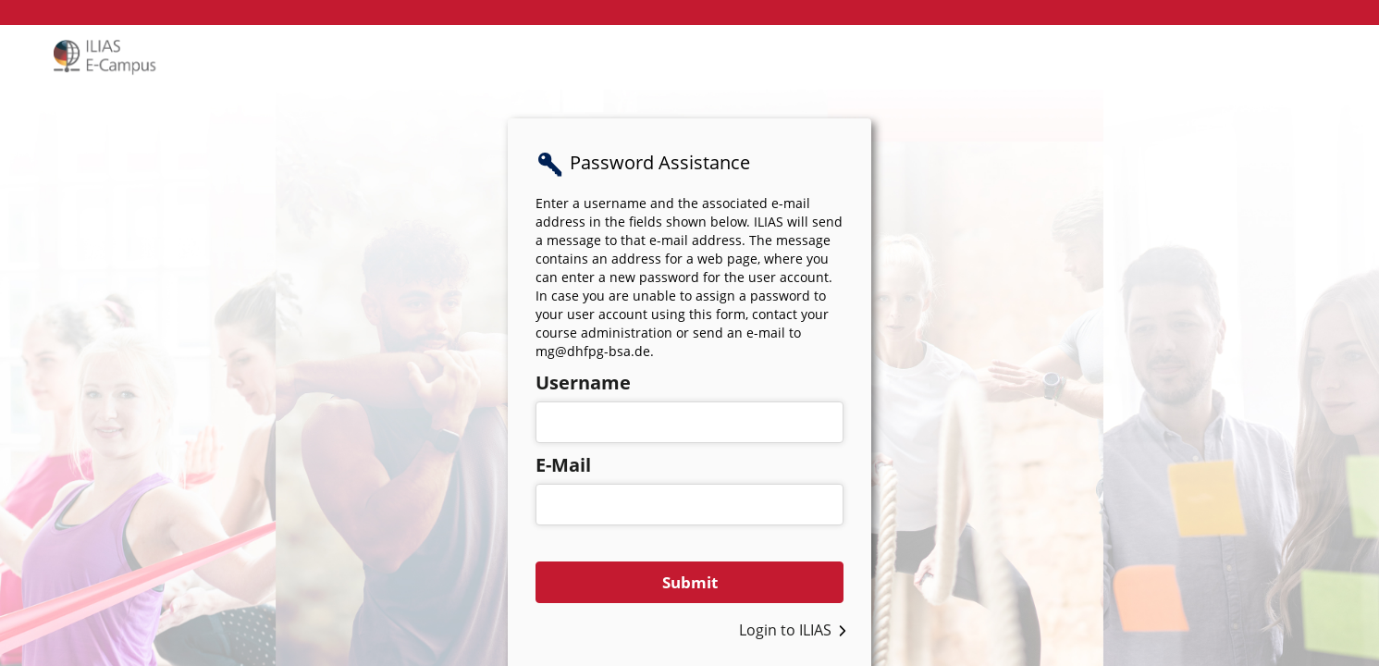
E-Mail (563, 464)
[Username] (689, 422)
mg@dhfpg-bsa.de (593, 351)
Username (583, 382)
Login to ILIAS (785, 630)
